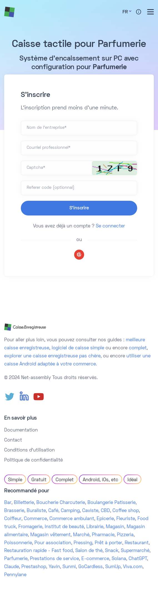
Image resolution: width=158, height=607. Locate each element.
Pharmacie (103, 535)
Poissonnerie (18, 543)
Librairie (94, 527)
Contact (13, 440)
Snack (111, 551)
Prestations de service (54, 559)
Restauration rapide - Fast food (38, 551)
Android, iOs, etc (100, 480)
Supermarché (135, 551)
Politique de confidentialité (33, 460)
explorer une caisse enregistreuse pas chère (52, 356)
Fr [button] (125, 12)
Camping (70, 511)
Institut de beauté (64, 527)
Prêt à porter (108, 543)
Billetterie (24, 503)
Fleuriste (125, 519)
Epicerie (105, 519)
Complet (65, 480)
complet (138, 348)
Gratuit (38, 480)
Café (53, 511)
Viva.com (132, 567)
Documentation (21, 430)
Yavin (54, 567)
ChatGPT (138, 559)
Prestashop (33, 567)
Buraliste (36, 511)
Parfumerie (15, 559)
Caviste (90, 511)
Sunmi (69, 567)
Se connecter (110, 226)
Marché (81, 535)
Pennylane (15, 575)
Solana (119, 559)
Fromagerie (30, 527)
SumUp (113, 567)
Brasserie (14, 511)
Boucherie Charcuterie (60, 503)
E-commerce (95, 559)
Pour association (52, 543)
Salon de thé (88, 551)
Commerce (35, 519)
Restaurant (137, 543)
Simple (15, 480)
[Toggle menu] (150, 11)
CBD (105, 511)
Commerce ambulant (71, 519)
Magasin (115, 527)
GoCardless (90, 567)
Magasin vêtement (50, 535)
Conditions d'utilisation (29, 450)
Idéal (132, 480)
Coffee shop (125, 511)
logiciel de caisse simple (78, 348)
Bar (7, 503)
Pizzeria (125, 535)
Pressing (83, 543)
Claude (11, 567)
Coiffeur (12, 519)
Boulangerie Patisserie (111, 503)
